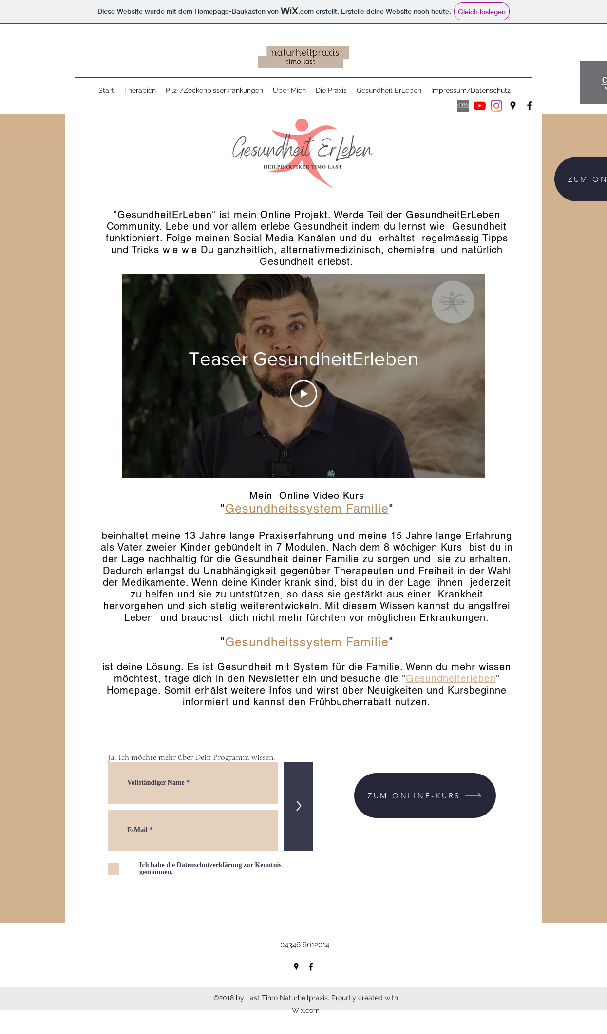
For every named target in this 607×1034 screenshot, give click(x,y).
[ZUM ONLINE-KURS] (425, 795)
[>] (298, 806)
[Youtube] (480, 106)
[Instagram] (496, 106)
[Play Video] (303, 393)
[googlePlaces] (513, 106)
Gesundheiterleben (451, 678)
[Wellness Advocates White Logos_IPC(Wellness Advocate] (463, 106)
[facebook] (529, 106)
